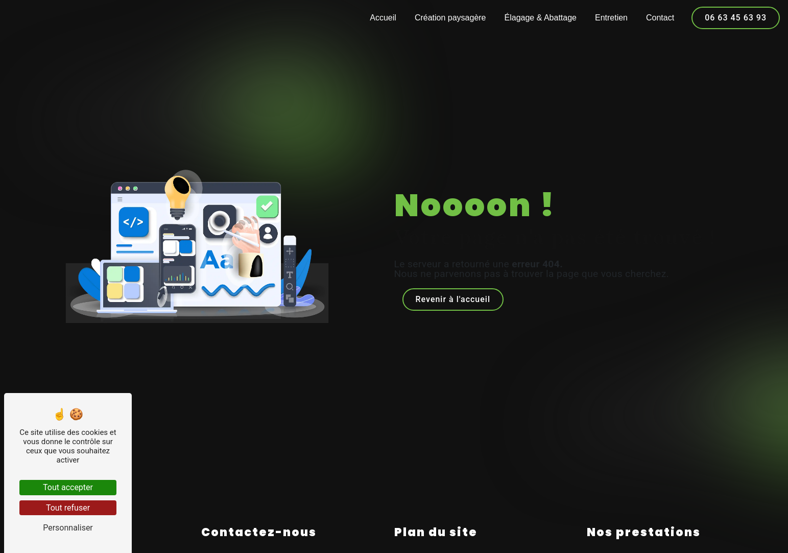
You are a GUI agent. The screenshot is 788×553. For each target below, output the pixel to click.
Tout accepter (68, 487)
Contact (660, 17)
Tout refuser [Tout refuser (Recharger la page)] (68, 508)
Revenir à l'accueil (453, 299)
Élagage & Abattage (541, 17)
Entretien (611, 17)
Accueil (383, 17)
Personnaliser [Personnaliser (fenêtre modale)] (68, 528)
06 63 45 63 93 (736, 17)
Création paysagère (450, 17)
